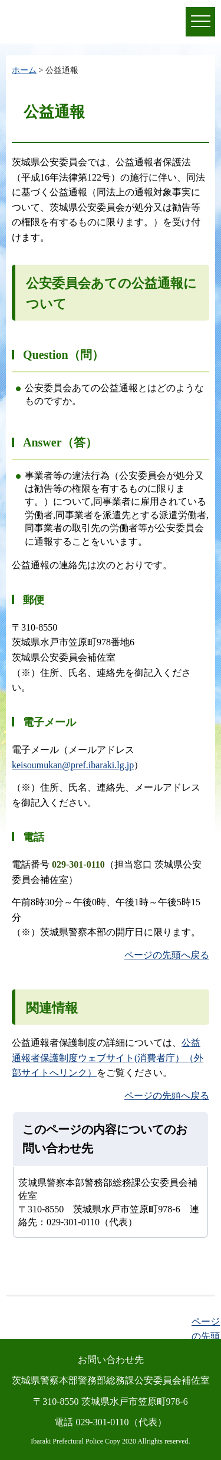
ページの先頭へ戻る (166, 955)
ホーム (24, 70)
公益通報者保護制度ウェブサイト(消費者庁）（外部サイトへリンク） (107, 1058)
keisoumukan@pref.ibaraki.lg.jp (73, 765)
